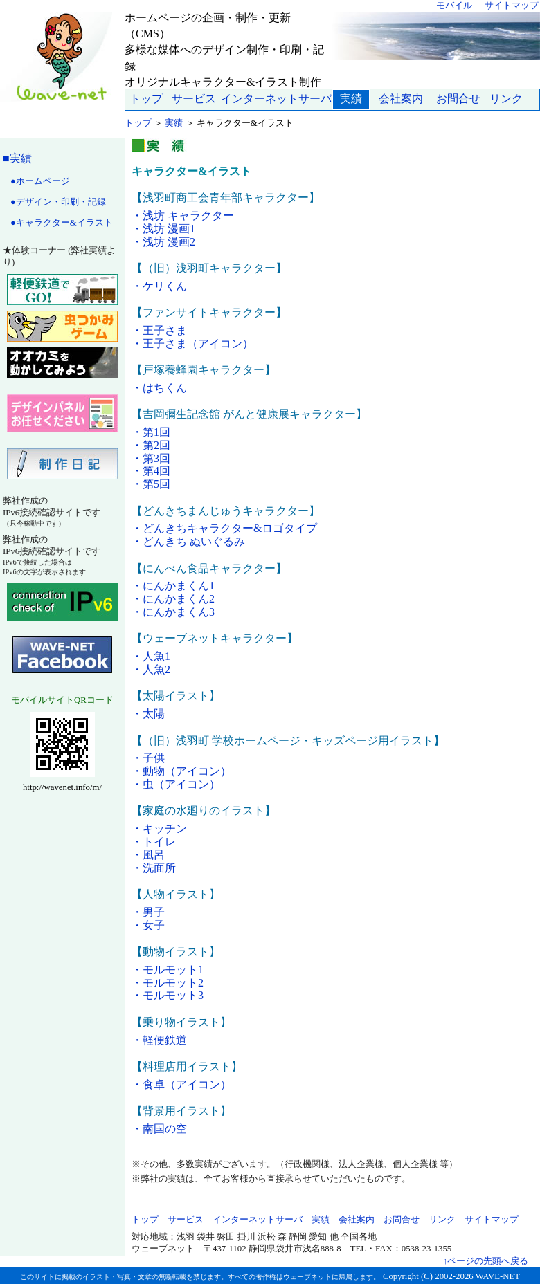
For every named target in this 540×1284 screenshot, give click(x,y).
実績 (174, 123)
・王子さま (159, 330)
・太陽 (148, 713)
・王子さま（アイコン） (192, 343)
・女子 (148, 925)
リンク (506, 98)
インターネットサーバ (276, 98)
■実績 (17, 158)
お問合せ (458, 98)
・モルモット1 (168, 969)
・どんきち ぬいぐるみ (188, 541)
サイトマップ (512, 5)
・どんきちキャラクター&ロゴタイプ (224, 528)
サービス (194, 98)
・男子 (148, 912)
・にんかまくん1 (173, 585)
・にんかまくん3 (173, 612)
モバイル (454, 5)
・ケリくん (159, 286)
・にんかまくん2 (173, 599)
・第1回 (151, 432)
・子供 (148, 758)
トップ (146, 98)
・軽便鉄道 (159, 1040)
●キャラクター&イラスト (61, 223)
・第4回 (151, 471)
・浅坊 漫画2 (163, 242)
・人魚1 (151, 656)
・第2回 (151, 445)
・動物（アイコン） (181, 771)
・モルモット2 (168, 983)
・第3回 (151, 458)
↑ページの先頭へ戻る (485, 1261)
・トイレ (154, 841)
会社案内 (401, 98)
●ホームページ (40, 181)
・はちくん (159, 388)
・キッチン (159, 828)
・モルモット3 (168, 995)
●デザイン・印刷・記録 (58, 202)
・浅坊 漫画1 (163, 229)
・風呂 (148, 855)
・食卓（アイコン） (181, 1084)
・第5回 (151, 484)
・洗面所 (154, 868)
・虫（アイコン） (176, 784)
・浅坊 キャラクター (183, 215)
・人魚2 (151, 669)
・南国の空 (159, 1129)
